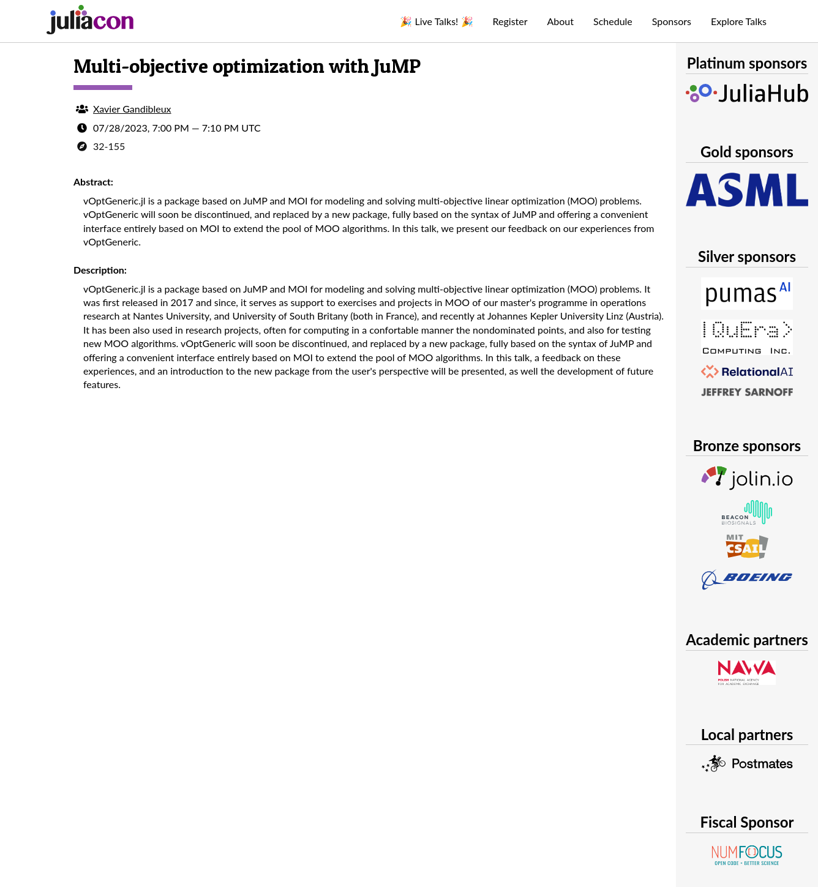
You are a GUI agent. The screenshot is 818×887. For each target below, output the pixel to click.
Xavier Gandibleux (132, 108)
